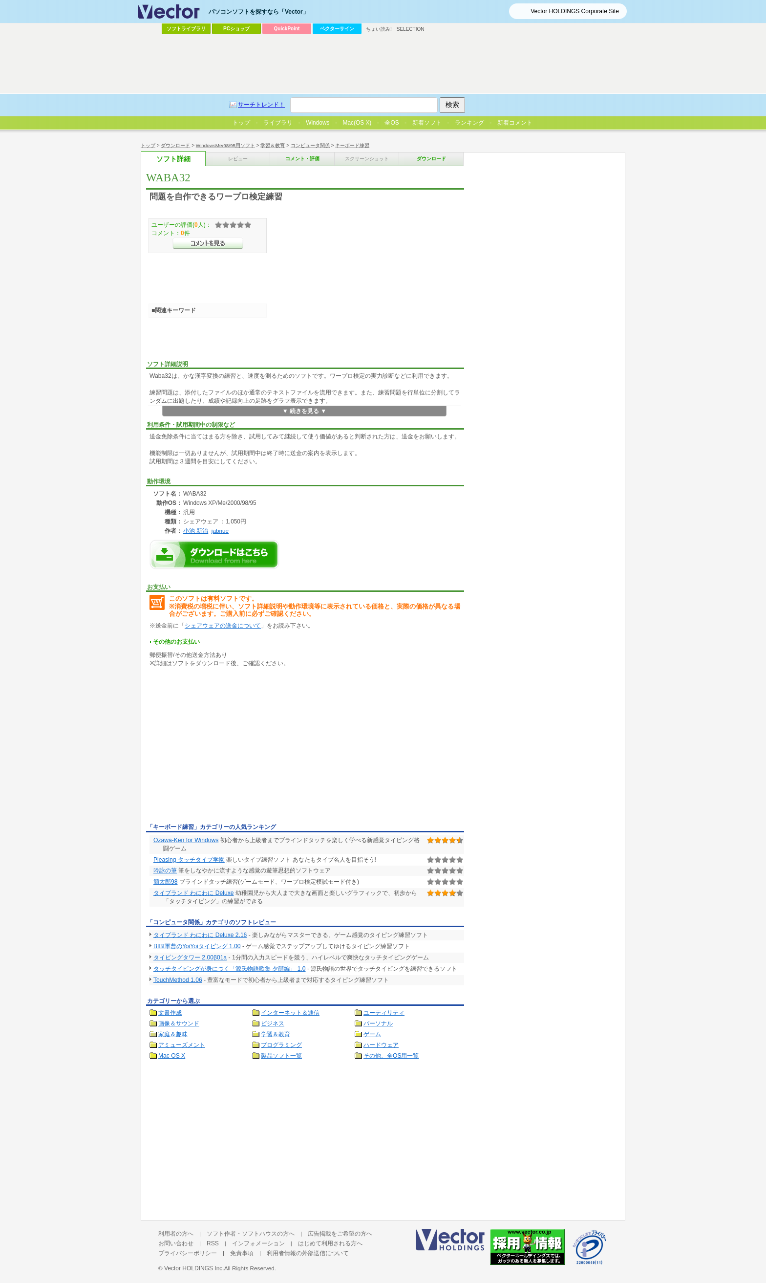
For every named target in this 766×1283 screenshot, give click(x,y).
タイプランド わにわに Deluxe (193, 893)
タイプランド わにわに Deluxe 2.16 (200, 935)
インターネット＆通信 (290, 1012)
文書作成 (170, 1012)
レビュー (238, 158)
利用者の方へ (175, 1233)
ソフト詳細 (173, 159)
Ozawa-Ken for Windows (185, 840)
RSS (213, 1243)
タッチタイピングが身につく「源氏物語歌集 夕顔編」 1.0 (229, 968)
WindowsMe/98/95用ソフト (225, 145)
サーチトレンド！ (261, 104)
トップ (148, 145)
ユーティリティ (383, 1012)
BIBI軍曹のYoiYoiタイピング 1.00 (197, 946)
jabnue (220, 530)
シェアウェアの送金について (223, 625)
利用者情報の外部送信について (308, 1253)
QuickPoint (287, 28)
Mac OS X (171, 1055)
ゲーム (372, 1034)
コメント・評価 (302, 158)
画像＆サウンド (178, 1023)
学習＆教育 (272, 145)
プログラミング (281, 1045)
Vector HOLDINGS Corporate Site (575, 11)
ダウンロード (175, 145)
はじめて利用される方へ (330, 1243)
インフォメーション (258, 1243)
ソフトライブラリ (186, 28)
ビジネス (272, 1023)
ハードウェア (381, 1045)
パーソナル (378, 1023)
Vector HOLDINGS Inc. (194, 1268)
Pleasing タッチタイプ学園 (189, 859)
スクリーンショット (367, 158)
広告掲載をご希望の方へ (340, 1233)
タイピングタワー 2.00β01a (190, 957)
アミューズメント (181, 1045)
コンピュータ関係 (310, 145)
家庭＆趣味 (173, 1034)
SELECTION (411, 29)
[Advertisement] (228, 746)
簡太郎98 (165, 881)
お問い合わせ (175, 1243)
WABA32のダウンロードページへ (214, 554)
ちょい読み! (379, 29)
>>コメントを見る (207, 243)
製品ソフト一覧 (281, 1055)
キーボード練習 (352, 145)
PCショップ (236, 28)
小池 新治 (195, 530)
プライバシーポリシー (187, 1253)
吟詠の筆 (165, 870)
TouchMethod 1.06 (177, 980)
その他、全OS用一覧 (391, 1055)
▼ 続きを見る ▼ (304, 411)
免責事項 (242, 1253)
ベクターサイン (337, 28)
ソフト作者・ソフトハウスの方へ (251, 1233)
